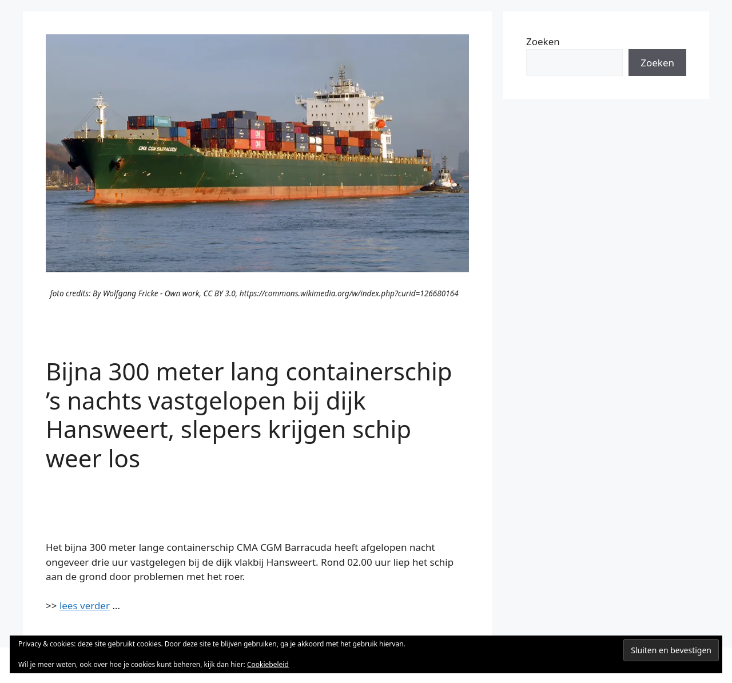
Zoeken (543, 41)
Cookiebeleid (268, 664)
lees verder (84, 605)
